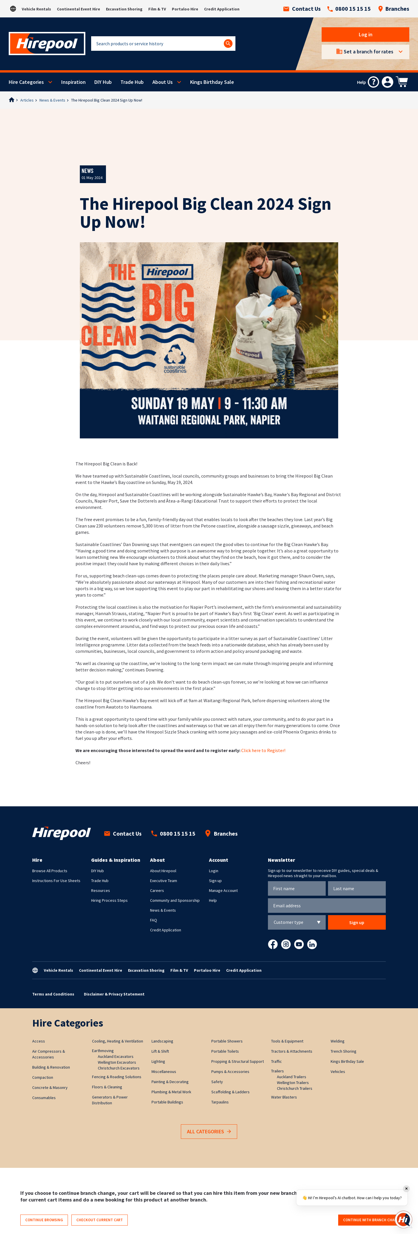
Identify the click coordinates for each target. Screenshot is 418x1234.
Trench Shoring (343, 1051)
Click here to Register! (263, 750)
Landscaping (162, 1041)
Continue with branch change (372, 1219)
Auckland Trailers (291, 1076)
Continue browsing (44, 1219)
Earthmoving (103, 1050)
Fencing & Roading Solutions (116, 1076)
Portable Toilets (225, 1051)
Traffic (276, 1061)
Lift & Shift (160, 1051)
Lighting (158, 1061)
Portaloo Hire (185, 9)
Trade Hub (132, 82)
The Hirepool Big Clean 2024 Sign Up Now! (106, 100)
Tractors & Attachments (291, 1051)
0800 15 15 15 (349, 9)
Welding (338, 1041)
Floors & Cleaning (107, 1087)
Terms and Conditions (53, 994)
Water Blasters (284, 1097)
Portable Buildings (167, 1102)
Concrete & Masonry (50, 1087)
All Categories (209, 1131)
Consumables (44, 1097)
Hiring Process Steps (109, 900)
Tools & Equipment (287, 1041)
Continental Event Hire (78, 9)
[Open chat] (403, 1219)
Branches (393, 9)
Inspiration (73, 82)
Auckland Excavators (116, 1056)
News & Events (52, 100)
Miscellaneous (164, 1071)
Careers (157, 890)
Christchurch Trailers (294, 1088)
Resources (100, 890)
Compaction (42, 1077)
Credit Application (221, 9)
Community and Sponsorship (175, 900)
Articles (27, 100)
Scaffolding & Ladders (230, 1091)
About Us (162, 82)
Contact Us (302, 9)
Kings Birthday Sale (212, 82)
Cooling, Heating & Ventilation (117, 1041)
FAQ (153, 920)
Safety (217, 1081)
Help (213, 900)
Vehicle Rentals (36, 9)
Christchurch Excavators (119, 1068)
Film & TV (157, 9)
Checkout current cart (99, 1219)
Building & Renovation (51, 1067)
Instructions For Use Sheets (56, 880)
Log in (365, 34)
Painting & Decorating (170, 1081)
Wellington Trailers (293, 1082)
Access (38, 1041)
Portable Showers (227, 1041)
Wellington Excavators (117, 1062)
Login (213, 870)
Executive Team (163, 880)
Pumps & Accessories (230, 1071)
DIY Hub (103, 82)
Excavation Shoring (124, 9)
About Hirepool (163, 870)
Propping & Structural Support (237, 1061)
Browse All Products (49, 870)
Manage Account (223, 890)
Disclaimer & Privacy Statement (114, 994)
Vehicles (338, 1071)
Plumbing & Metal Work (171, 1091)
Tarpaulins (220, 1102)
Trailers (277, 1071)
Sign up (215, 880)
